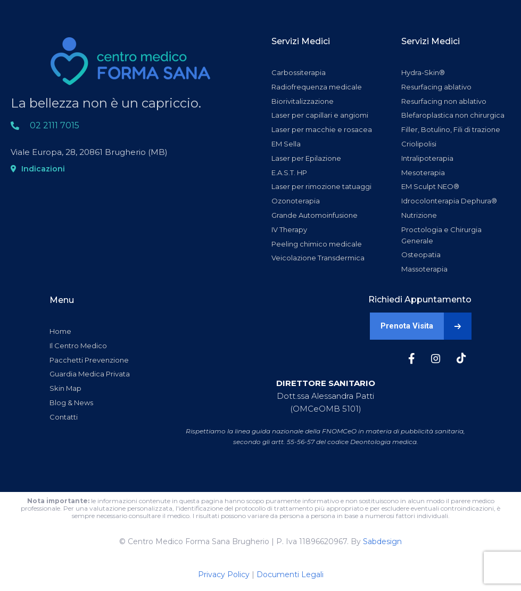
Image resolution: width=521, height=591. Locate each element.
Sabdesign (382, 541)
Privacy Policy (224, 574)
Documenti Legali (290, 574)
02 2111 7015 (54, 125)
